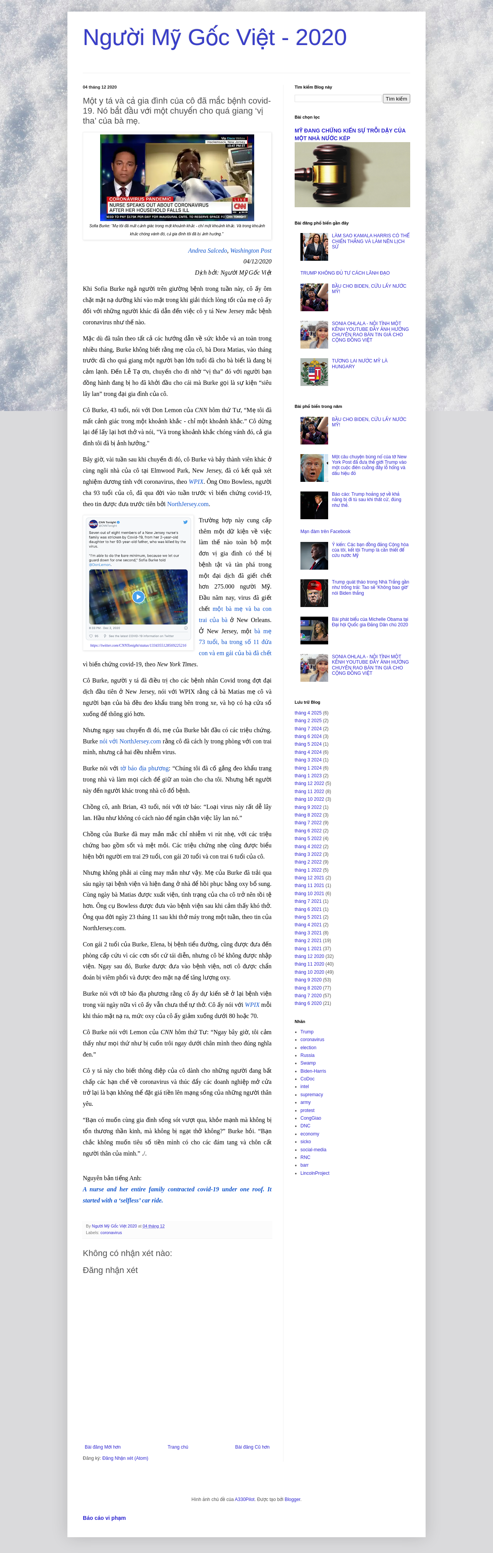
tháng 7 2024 (308, 728)
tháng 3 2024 (308, 760)
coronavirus (111, 1232)
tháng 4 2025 (308, 713)
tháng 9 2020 (308, 980)
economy (309, 1134)
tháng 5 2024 (308, 744)
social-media (313, 1149)
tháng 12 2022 (309, 783)
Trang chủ (178, 1447)
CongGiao (310, 1118)
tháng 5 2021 (308, 917)
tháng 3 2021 (308, 933)
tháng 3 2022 (308, 854)
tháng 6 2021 (308, 909)
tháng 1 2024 (308, 768)
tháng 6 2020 (308, 1003)
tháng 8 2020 (308, 988)
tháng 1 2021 (308, 948)
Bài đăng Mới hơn (103, 1447)
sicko (305, 1141)
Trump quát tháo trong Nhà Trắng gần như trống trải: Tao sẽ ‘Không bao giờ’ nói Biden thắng (370, 587)
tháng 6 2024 (308, 736)
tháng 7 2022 (308, 822)
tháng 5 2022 (308, 838)
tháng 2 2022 (308, 862)
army (305, 1102)
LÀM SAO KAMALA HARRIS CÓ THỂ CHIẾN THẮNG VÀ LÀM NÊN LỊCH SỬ (370, 241)
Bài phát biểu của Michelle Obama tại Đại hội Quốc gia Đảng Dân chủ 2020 (370, 622)
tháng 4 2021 (308, 924)
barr (304, 1165)
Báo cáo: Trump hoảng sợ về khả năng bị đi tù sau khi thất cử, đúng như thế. (366, 499)
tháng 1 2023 (308, 775)
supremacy (311, 1094)
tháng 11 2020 (309, 964)
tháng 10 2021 (309, 893)
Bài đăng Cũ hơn (252, 1447)
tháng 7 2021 (308, 901)
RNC (305, 1157)
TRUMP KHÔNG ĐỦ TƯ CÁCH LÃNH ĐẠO (345, 273)
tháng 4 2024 (308, 752)
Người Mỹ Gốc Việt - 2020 (215, 37)
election (308, 1047)
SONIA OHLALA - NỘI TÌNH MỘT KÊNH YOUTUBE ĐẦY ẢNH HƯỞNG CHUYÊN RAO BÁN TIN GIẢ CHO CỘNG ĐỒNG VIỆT (370, 332)
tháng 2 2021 (308, 940)
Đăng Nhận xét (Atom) (125, 1458)
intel (304, 1086)
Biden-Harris (313, 1071)
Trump (307, 1032)
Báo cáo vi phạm (104, 1518)
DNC (305, 1126)
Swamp (308, 1063)
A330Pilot (245, 1499)
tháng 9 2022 (308, 807)
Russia (307, 1055)
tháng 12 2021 (309, 877)
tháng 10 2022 (309, 799)
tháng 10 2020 (309, 972)
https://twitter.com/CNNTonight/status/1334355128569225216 (138, 645)
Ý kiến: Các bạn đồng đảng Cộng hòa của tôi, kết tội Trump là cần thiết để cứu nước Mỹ (370, 550)
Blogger (292, 1499)
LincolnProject (314, 1173)
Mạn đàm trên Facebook (325, 531)
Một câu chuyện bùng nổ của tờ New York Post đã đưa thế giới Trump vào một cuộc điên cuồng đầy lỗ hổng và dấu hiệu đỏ (369, 465)
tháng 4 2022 (308, 846)
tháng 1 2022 (308, 870)
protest (307, 1110)
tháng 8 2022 (308, 815)
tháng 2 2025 (308, 720)
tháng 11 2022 (309, 791)
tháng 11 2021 (309, 885)
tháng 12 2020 (309, 956)
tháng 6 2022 (308, 831)
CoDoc (307, 1079)
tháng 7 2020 (308, 995)
